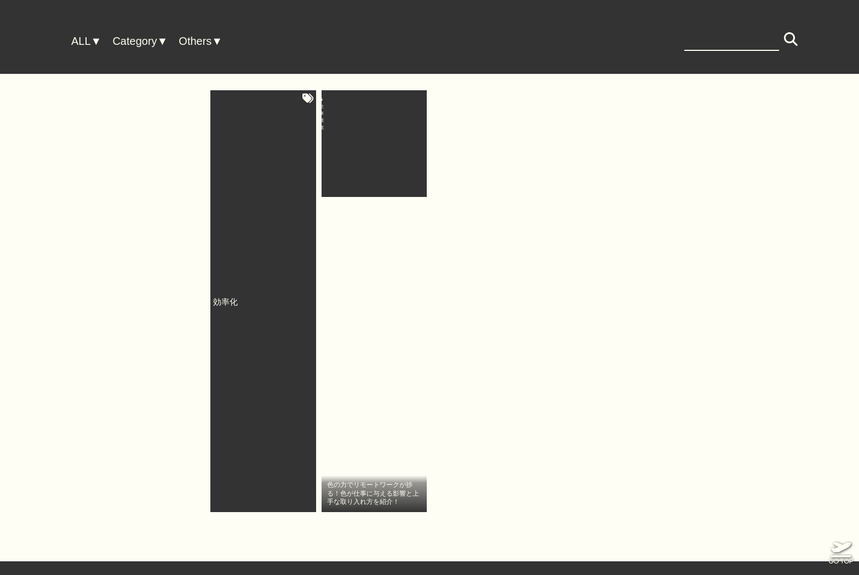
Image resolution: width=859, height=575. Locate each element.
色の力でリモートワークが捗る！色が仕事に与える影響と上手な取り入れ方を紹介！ (373, 493)
